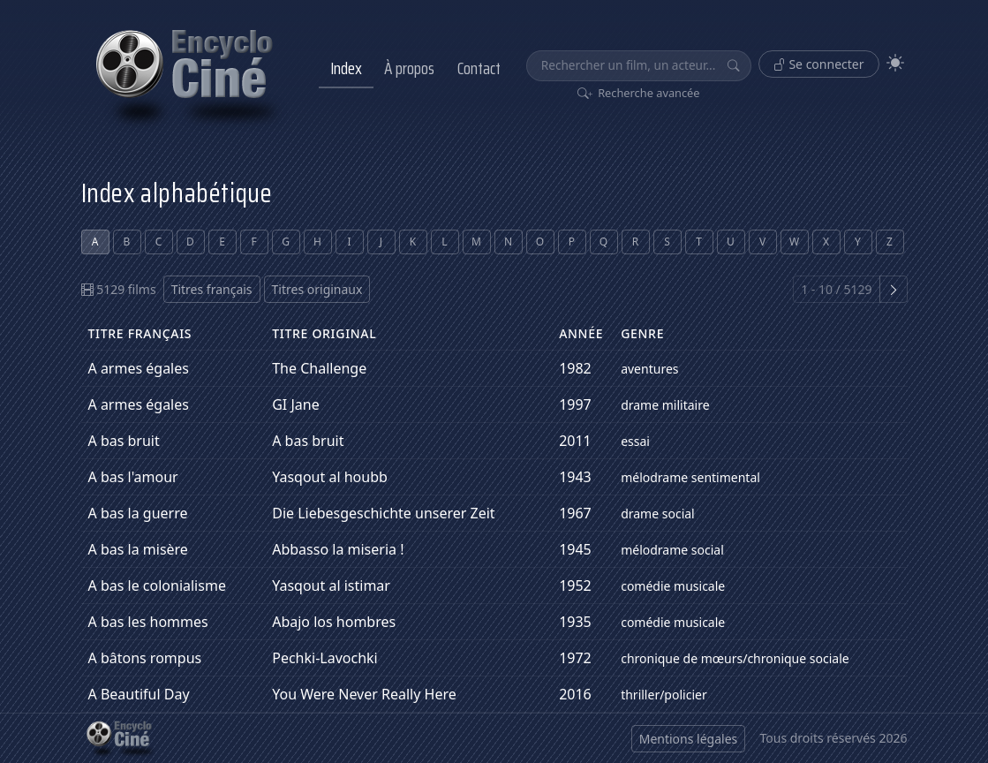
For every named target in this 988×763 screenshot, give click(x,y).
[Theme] (895, 63)
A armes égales (138, 368)
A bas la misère (138, 549)
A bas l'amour (133, 477)
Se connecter (818, 64)
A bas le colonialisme (157, 585)
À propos (409, 68)
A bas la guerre (138, 513)
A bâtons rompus (145, 658)
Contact (479, 68)
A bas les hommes (148, 621)
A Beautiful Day (139, 694)
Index (346, 68)
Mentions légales (688, 738)
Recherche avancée (638, 93)
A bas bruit (124, 440)
